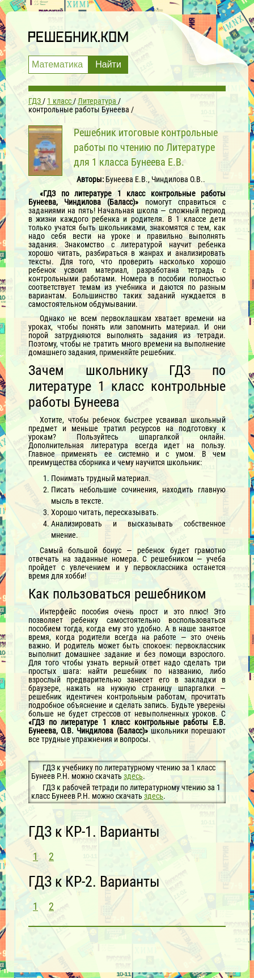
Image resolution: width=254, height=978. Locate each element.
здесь (133, 776)
